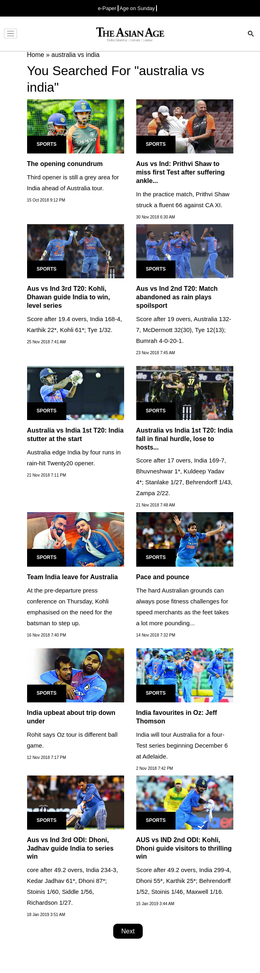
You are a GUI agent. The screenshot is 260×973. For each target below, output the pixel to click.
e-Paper (107, 8)
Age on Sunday (137, 8)
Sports (47, 144)
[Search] (251, 34)
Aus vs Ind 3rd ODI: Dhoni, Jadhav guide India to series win (70, 848)
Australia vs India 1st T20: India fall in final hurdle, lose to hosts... (184, 439)
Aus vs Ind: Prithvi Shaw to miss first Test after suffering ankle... (180, 172)
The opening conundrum (65, 163)
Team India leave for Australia (72, 577)
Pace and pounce (163, 577)
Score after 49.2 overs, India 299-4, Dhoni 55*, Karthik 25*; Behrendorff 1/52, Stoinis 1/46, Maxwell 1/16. (183, 880)
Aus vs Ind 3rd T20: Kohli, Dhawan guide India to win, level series (68, 297)
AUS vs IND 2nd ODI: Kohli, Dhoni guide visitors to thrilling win (184, 848)
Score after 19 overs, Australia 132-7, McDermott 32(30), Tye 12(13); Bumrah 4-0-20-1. (183, 329)
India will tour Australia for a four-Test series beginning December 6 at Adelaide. (182, 745)
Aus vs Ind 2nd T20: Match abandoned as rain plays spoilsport (177, 297)
